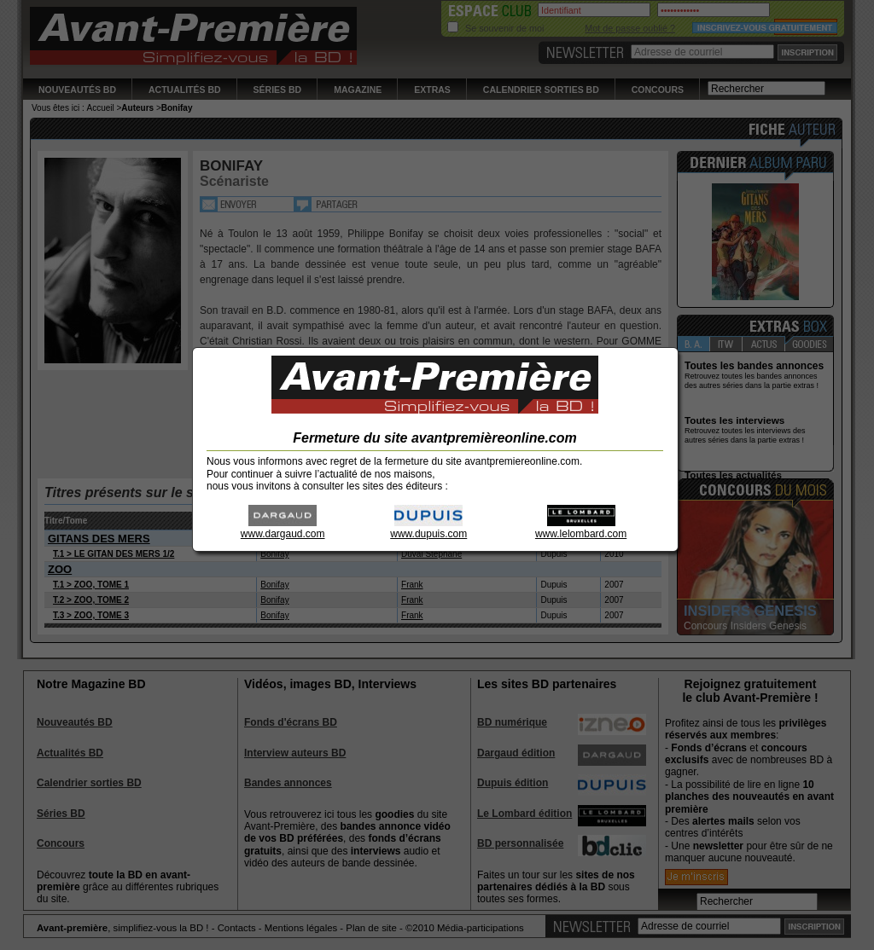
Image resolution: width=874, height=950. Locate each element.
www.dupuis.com (428, 528)
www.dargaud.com (283, 528)
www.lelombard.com (580, 528)
